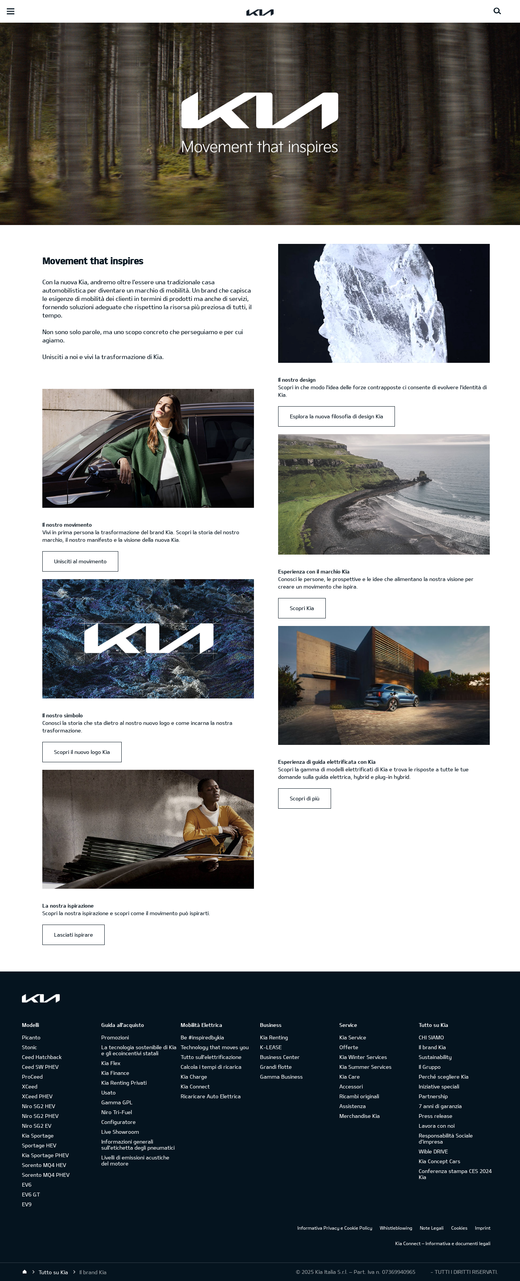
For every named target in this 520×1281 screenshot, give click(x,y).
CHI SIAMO (431, 1037)
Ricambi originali (359, 1096)
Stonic (29, 1047)
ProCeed (32, 1076)
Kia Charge (194, 1076)
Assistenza (352, 1106)
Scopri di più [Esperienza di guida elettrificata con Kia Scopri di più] (304, 798)
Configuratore (118, 1122)
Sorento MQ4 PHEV (46, 1175)
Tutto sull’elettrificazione (211, 1057)
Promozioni (115, 1037)
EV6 (26, 1184)
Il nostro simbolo (62, 715)
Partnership (433, 1096)
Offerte (348, 1047)
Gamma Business (281, 1076)
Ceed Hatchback (42, 1057)
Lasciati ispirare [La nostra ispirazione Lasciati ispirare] (73, 934)
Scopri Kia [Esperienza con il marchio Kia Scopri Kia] (302, 608)
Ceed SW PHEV (40, 1067)
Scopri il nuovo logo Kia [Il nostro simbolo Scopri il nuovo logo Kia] (82, 752)
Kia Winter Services (363, 1057)
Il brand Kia (432, 1047)
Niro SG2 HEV (38, 1106)
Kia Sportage (38, 1135)
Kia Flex (110, 1063)
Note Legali (432, 1227)
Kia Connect (195, 1086)
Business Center (280, 1057)
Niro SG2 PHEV (40, 1116)
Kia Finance (115, 1073)
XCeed (29, 1086)
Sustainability (435, 1057)
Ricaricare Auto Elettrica (211, 1096)
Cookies (459, 1227)
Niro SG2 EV (36, 1125)
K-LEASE (271, 1047)
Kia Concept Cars (439, 1161)
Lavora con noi (437, 1125)
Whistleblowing (396, 1227)
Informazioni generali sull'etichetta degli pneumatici (138, 1144)
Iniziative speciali (439, 1086)
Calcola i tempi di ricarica (211, 1067)
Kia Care (349, 1076)
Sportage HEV (39, 1145)
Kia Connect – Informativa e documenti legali (443, 1243)
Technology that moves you (215, 1047)
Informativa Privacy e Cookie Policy (334, 1227)
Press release (435, 1116)
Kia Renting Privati (124, 1082)
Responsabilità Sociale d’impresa (446, 1138)
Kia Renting (274, 1037)
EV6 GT (31, 1194)
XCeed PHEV (37, 1096)
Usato (108, 1092)
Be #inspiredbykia (202, 1037)
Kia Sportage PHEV (45, 1155)
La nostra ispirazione (68, 905)
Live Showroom (120, 1131)
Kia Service (352, 1037)
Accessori (351, 1086)
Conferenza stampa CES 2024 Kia (455, 1174)
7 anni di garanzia (440, 1106)
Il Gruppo (430, 1067)
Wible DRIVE (433, 1151)
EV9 (26, 1204)
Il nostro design (297, 379)
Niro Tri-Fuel (116, 1112)
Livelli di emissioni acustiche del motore (135, 1160)
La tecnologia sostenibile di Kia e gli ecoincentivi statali (138, 1050)
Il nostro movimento (67, 524)
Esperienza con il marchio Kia (314, 571)
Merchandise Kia (359, 1116)
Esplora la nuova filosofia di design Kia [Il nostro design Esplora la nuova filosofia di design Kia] (336, 416)
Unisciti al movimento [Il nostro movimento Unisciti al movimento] (80, 561)
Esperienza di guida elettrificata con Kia (327, 761)
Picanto (31, 1037)
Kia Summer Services (365, 1067)
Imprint (483, 1227)
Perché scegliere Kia (444, 1076)
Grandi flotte (276, 1067)
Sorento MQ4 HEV (44, 1165)
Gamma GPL (117, 1102)
